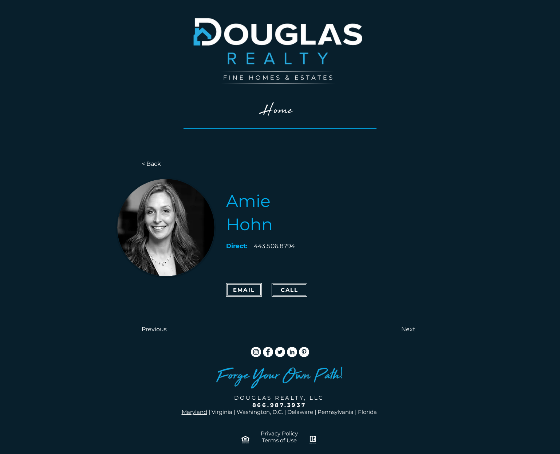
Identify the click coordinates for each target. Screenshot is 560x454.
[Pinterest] (304, 352)
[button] (166, 329)
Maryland (194, 411)
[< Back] (166, 164)
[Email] (244, 290)
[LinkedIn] (292, 352)
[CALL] (289, 290)
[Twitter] (280, 352)
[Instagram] (256, 352)
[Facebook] (268, 352)
